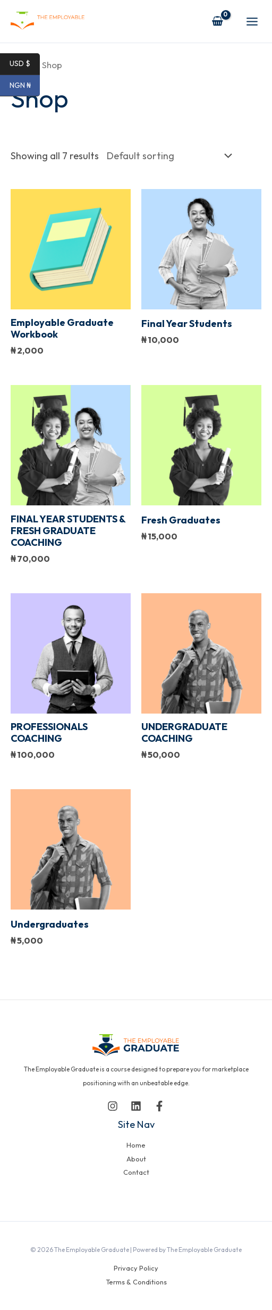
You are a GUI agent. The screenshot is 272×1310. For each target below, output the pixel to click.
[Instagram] (112, 1106)
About (136, 1159)
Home (136, 1145)
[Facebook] (159, 1106)
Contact (136, 1172)
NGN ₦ (25, 85)
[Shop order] (166, 155)
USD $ (25, 64)
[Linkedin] (136, 1106)
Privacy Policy (136, 1268)
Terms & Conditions (136, 1282)
